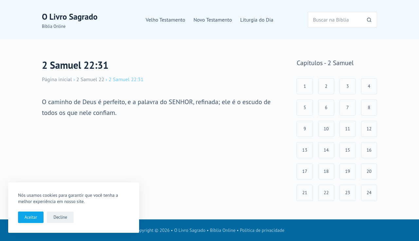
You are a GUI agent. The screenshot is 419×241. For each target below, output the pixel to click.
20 (369, 171)
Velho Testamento (165, 19)
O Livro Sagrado (70, 16)
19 (347, 171)
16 (369, 150)
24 (369, 192)
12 (369, 129)
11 (347, 129)
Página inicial (57, 79)
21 (304, 192)
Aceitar (31, 217)
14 (326, 150)
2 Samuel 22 (90, 79)
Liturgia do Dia (256, 19)
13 (304, 150)
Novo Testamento (212, 19)
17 (304, 171)
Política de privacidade (262, 230)
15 (347, 150)
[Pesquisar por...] (334, 20)
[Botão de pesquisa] (369, 20)
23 (347, 192)
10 (326, 129)
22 (326, 192)
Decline (60, 217)
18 (326, 171)
